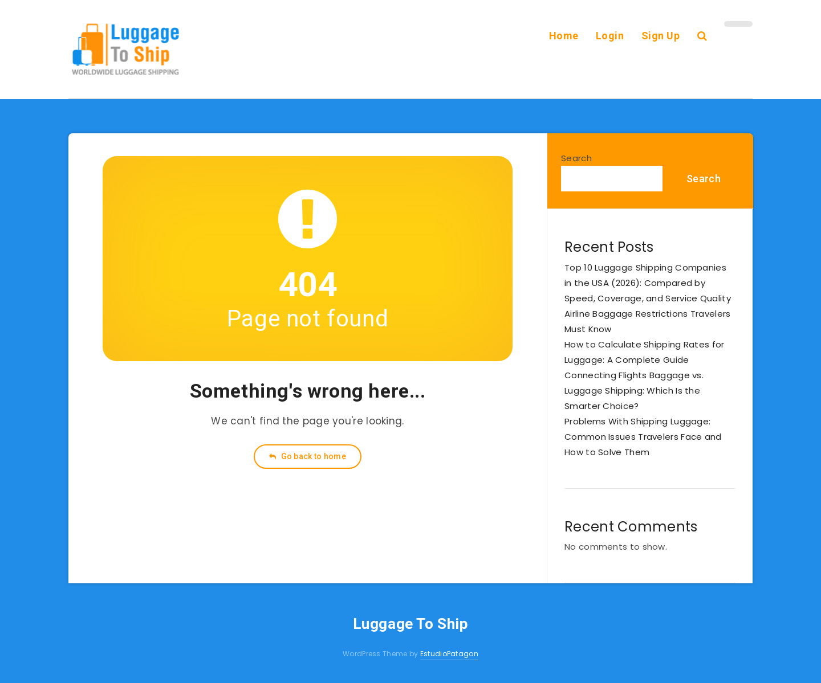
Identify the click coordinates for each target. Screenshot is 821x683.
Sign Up (660, 36)
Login (610, 36)
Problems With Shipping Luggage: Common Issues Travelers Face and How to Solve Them (643, 436)
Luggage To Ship (411, 623)
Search (576, 158)
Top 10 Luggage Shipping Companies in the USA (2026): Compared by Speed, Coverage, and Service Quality (647, 282)
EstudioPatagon (449, 654)
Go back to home (307, 456)
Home (564, 36)
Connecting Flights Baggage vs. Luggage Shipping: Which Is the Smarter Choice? (634, 390)
